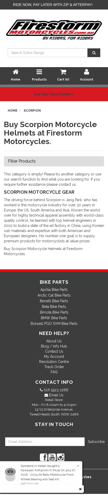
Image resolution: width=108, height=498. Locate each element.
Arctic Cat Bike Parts (54, 295)
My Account (54, 356)
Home (12, 110)
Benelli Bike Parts (54, 301)
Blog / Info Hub (54, 346)
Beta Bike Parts (54, 307)
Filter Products (22, 161)
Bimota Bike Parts (54, 312)
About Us (54, 341)
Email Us (56, 395)
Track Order (54, 367)
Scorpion (32, 110)
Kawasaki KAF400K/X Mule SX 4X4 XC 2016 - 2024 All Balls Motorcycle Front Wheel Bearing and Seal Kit (47, 474)
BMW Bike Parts (54, 318)
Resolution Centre (54, 362)
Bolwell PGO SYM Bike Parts (54, 324)
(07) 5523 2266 (55, 390)
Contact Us (54, 351)
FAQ (54, 372)
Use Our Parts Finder (54, 94)
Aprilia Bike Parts (54, 290)
